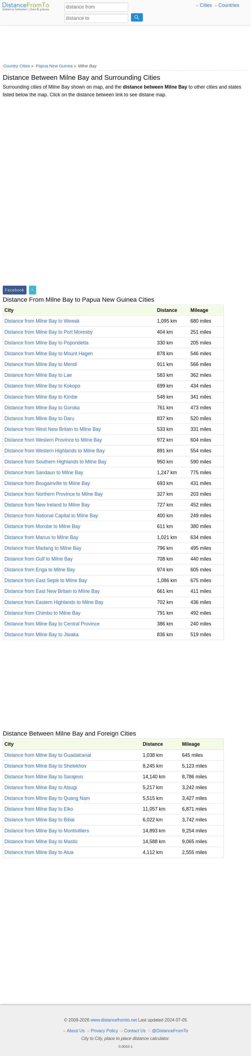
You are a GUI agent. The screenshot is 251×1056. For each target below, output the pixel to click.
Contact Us (135, 1030)
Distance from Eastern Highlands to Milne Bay (53, 602)
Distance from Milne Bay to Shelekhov (45, 766)
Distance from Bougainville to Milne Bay (47, 483)
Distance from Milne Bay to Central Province (52, 624)
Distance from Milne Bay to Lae (38, 375)
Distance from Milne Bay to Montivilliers (46, 831)
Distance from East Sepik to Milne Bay (45, 580)
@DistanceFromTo (170, 1030)
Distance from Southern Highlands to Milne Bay (55, 462)
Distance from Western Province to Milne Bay (53, 440)
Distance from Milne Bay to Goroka (42, 407)
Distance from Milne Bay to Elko (38, 809)
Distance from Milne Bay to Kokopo (42, 386)
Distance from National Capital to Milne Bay (51, 515)
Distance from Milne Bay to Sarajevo (43, 776)
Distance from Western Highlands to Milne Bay (54, 450)
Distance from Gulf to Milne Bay (38, 559)
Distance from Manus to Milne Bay (41, 537)
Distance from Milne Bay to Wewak (41, 321)
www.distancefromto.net (113, 1020)
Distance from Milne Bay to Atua (38, 852)
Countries (228, 5)
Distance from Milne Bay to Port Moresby (48, 332)
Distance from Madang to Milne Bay (42, 548)
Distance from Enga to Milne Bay (39, 569)
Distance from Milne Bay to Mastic (41, 841)
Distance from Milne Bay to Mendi (40, 364)
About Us (76, 1030)
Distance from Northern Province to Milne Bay (53, 494)
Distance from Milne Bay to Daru (39, 418)
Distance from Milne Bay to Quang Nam (47, 798)
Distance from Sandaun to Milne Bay (43, 472)
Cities (206, 5)
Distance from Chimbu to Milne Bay (42, 613)
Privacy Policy (104, 1030)
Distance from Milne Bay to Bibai (39, 819)
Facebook (14, 290)
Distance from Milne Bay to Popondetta (46, 343)
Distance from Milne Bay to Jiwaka (41, 634)
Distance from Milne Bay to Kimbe (41, 397)
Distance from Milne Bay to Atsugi (40, 787)
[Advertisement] (125, 43)
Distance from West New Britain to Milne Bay (52, 429)
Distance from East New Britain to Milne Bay (52, 591)
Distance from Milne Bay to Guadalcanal (47, 755)
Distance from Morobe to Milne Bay (42, 526)
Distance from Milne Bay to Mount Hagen (48, 353)
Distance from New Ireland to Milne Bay (47, 505)
